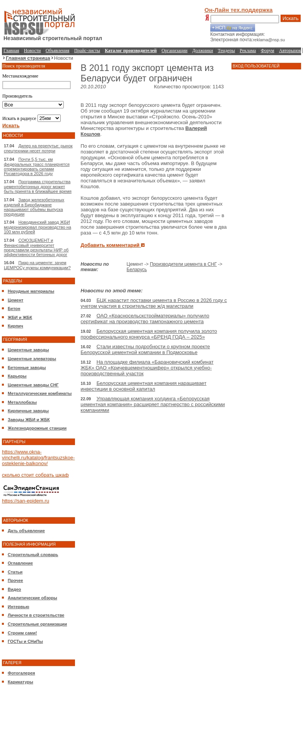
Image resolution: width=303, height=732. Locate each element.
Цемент (15, 300)
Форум (267, 50)
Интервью (18, 606)
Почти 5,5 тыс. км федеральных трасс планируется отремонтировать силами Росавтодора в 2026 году (37, 166)
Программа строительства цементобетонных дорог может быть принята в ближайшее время (37, 186)
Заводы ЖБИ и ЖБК (29, 419)
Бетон (14, 308)
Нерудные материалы (31, 291)
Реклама (248, 50)
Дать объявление (26, 530)
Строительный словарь (33, 554)
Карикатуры (20, 682)
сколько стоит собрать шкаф (35, 475)
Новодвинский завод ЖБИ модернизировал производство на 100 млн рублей (37, 227)
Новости (32, 50)
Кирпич (15, 326)
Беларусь (137, 269)
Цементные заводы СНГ (33, 385)
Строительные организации (37, 624)
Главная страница (28, 58)
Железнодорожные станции (37, 428)
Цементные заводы (28, 349)
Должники (202, 50)
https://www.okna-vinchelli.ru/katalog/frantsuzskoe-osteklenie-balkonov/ (38, 457)
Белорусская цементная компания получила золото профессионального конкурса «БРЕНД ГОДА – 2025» (149, 334)
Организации (174, 50)
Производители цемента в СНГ (183, 264)
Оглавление (20, 563)
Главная (11, 50)
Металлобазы (22, 402)
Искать (291, 18)
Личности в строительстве (36, 615)
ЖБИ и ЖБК (20, 317)
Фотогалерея (21, 673)
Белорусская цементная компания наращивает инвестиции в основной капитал (144, 386)
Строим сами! (22, 633)
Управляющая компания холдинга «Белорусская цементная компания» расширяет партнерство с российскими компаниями (153, 404)
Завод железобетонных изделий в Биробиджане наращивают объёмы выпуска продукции (34, 206)
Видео (14, 589)
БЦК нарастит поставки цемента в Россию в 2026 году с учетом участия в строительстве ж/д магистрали (154, 303)
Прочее (15, 580)
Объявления (57, 50)
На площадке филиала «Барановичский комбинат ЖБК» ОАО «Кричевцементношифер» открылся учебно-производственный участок (147, 367)
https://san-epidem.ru (25, 501)
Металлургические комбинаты (39, 393)
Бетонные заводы (27, 367)
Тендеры (226, 50)
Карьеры (17, 376)
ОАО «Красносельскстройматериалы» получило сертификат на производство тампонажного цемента (145, 318)
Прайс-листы (87, 50)
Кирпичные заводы (28, 410)
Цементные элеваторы (32, 358)
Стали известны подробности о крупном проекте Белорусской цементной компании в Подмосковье (145, 349)
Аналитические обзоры (32, 597)
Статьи (15, 572)
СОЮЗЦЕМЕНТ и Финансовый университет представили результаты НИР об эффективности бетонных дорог (36, 247)
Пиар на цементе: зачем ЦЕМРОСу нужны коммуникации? (37, 265)
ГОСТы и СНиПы (25, 641)
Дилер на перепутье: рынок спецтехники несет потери (38, 148)
